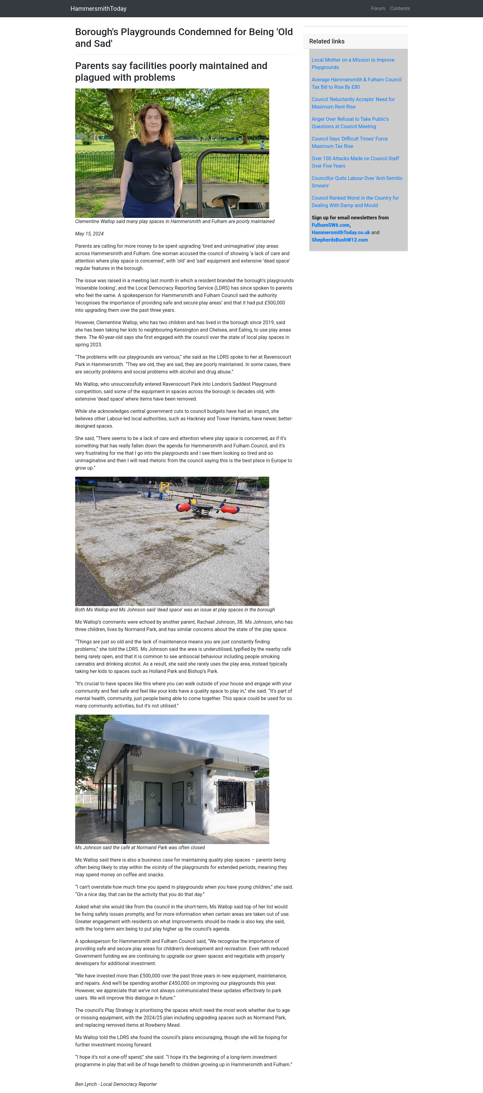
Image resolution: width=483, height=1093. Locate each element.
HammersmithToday (99, 8)
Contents (400, 8)
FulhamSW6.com (330, 225)
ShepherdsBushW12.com (340, 240)
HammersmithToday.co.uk (341, 232)
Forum (378, 8)
